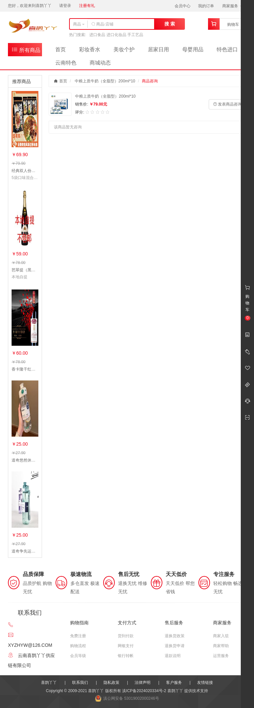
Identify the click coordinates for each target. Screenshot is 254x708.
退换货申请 (175, 645)
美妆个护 (124, 49)
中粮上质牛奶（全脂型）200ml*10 (105, 81)
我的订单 (206, 6)
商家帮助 (221, 645)
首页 (60, 49)
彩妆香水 (89, 49)
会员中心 (182, 6)
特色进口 (227, 49)
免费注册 (78, 636)
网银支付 (126, 645)
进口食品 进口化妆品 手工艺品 (116, 34)
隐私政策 (111, 682)
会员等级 (78, 655)
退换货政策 (175, 636)
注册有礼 (87, 5)
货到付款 (126, 636)
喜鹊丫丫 (49, 682)
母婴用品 (192, 49)
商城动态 (100, 63)
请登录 (65, 5)
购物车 (233, 24)
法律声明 (142, 682)
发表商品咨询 (227, 104)
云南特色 (65, 63)
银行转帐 (126, 655)
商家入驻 (221, 636)
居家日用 (158, 49)
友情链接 (205, 682)
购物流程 (78, 645)
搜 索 (169, 23)
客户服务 (174, 682)
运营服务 (221, 655)
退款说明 (173, 655)
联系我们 (80, 682)
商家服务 (232, 6)
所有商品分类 (25, 51)
